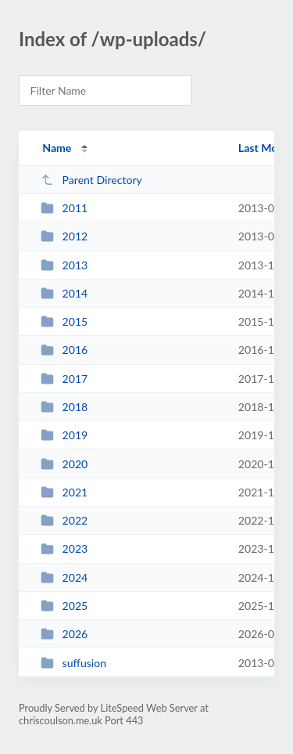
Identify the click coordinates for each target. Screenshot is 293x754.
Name (56, 147)
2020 (64, 464)
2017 (64, 378)
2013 (64, 265)
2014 (64, 293)
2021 (64, 492)
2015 (64, 321)
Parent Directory (91, 179)
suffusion (73, 662)
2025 (64, 605)
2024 (64, 577)
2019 (64, 435)
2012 (64, 236)
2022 (64, 520)
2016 (64, 349)
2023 (64, 548)
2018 (64, 406)
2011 (64, 208)
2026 (64, 633)
